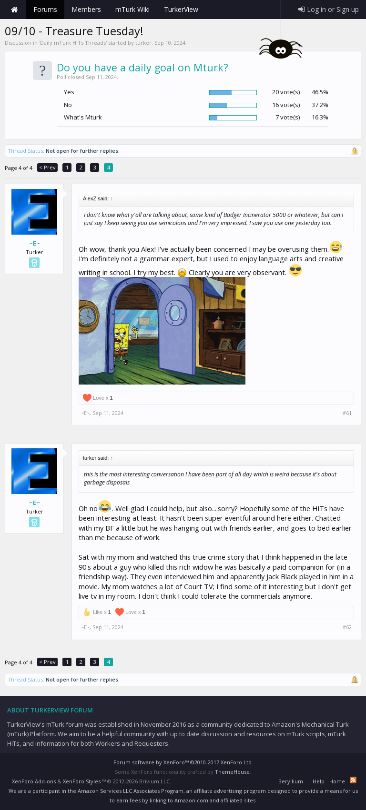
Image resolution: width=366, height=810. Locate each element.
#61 (347, 413)
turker (143, 42)
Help (319, 781)
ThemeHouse (232, 771)
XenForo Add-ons (34, 781)
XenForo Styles (82, 781)
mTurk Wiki (132, 9)
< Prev (47, 167)
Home (14, 9)
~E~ (34, 243)
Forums (45, 9)
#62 (347, 627)
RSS (353, 780)
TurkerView (181, 9)
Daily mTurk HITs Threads (73, 42)
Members (86, 9)
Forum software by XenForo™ (183, 762)
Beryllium (290, 781)
